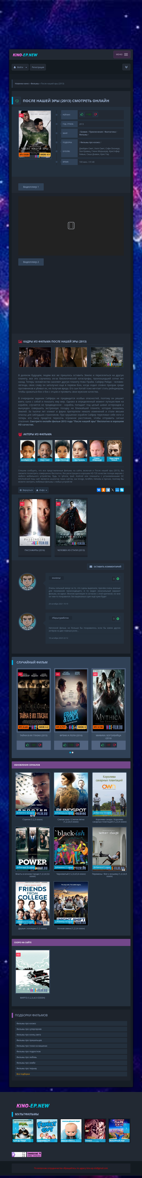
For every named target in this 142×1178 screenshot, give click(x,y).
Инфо (41, 490)
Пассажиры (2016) (35, 550)
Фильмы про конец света (29, 1037)
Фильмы (83, 134)
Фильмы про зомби (26, 1065)
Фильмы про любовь (27, 1059)
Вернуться (26, 490)
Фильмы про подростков (29, 1054)
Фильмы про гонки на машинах (32, 1048)
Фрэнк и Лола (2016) (71, 735)
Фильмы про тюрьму (27, 1070)
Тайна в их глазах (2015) (33, 735)
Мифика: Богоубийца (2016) (108, 736)
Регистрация (38, 67)
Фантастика (110, 131)
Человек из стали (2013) (71, 550)
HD (21, 115)
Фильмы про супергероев (29, 1031)
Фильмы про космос (90, 142)
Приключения (96, 131)
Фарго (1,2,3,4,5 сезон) (32, 1000)
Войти (20, 67)
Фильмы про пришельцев (29, 1042)
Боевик (83, 131)
